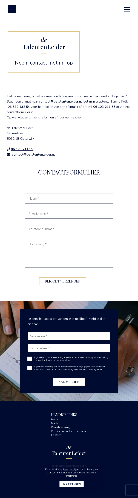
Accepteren (71, 484)
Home (55, 419)
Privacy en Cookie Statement (69, 431)
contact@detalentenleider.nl (60, 101)
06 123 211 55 (104, 107)
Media (55, 423)
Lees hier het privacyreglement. (89, 369)
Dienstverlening (60, 427)
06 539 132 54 (19, 107)
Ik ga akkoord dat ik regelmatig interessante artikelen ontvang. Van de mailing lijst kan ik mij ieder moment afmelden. (71, 359)
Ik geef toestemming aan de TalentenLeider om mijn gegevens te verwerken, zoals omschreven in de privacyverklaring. (70, 368)
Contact (56, 435)
